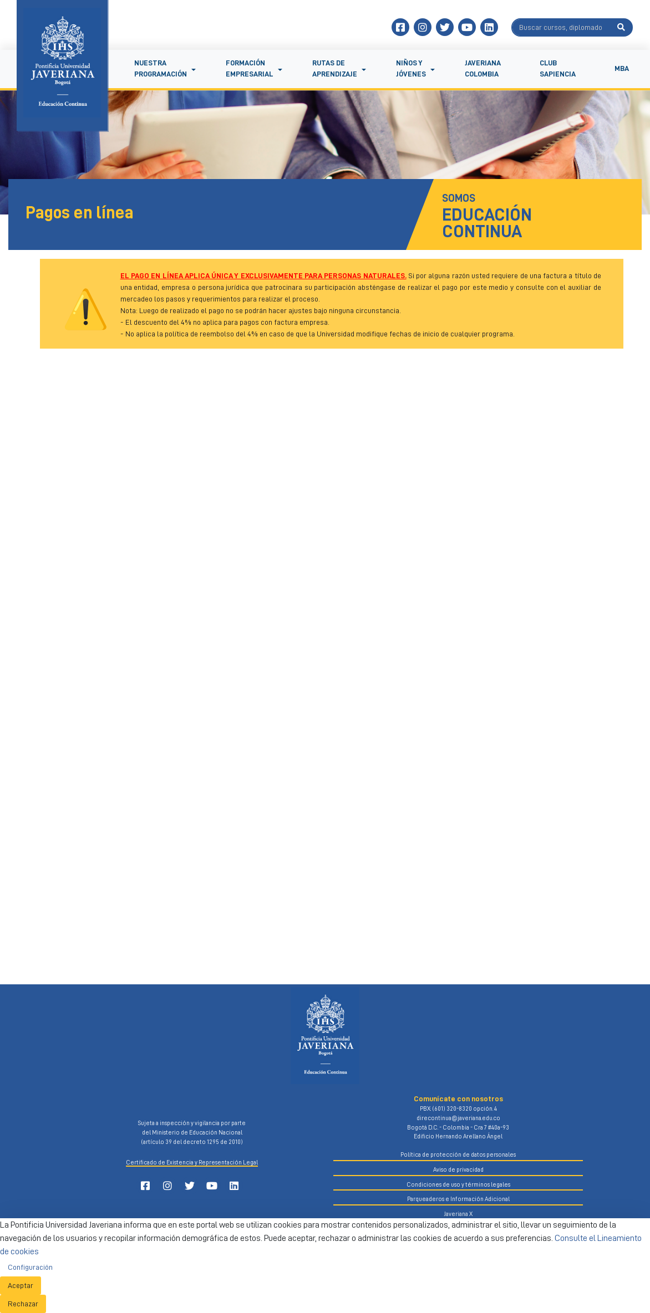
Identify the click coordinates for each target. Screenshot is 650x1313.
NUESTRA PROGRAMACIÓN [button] (160, 68)
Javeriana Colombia (483, 68)
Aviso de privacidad (458, 1170)
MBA (622, 68)
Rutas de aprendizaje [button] (334, 68)
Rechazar (23, 1303)
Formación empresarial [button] (249, 68)
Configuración (30, 1267)
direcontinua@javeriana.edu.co (458, 1118)
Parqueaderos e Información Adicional (458, 1199)
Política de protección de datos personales (458, 1155)
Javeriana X (458, 1214)
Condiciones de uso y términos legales (458, 1185)
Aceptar (20, 1285)
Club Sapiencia (558, 68)
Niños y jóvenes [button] (411, 68)
